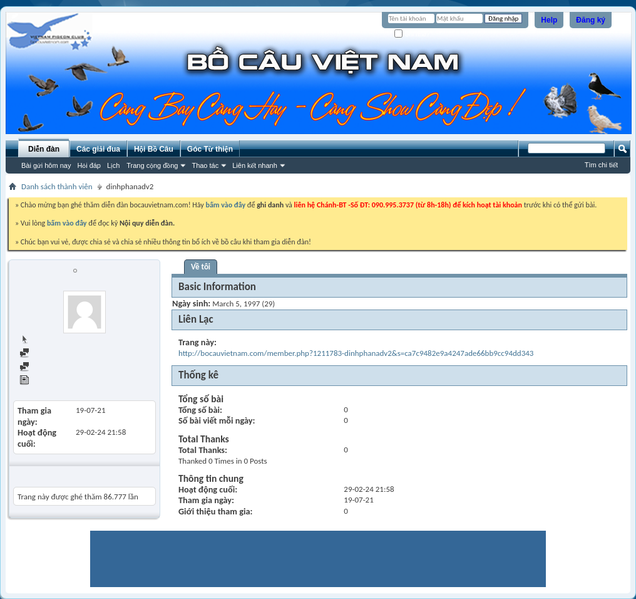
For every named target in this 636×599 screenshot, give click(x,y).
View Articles (46, 381)
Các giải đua (98, 149)
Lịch (113, 165)
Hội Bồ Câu (153, 149)
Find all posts (46, 353)
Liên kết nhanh (254, 165)
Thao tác (205, 165)
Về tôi (200, 266)
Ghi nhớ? (412, 34)
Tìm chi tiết (601, 165)
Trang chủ (41, 340)
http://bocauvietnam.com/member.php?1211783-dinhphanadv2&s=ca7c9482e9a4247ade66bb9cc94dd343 (355, 353)
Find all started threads (63, 367)
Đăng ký (590, 20)
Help (549, 20)
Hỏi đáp (89, 165)
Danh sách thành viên (57, 186)
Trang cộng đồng (152, 165)
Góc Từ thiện (210, 149)
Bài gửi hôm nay (46, 165)
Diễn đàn (43, 149)
